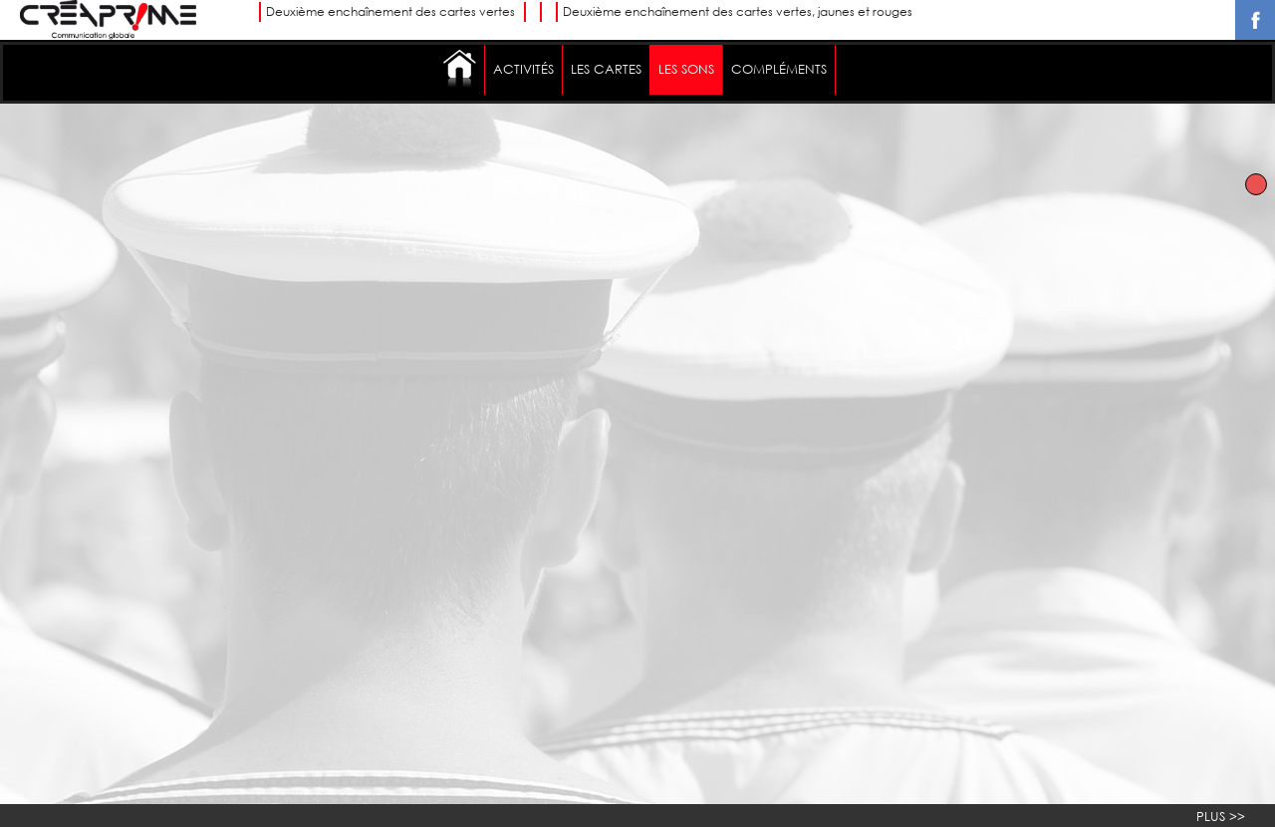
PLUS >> (1220, 816)
